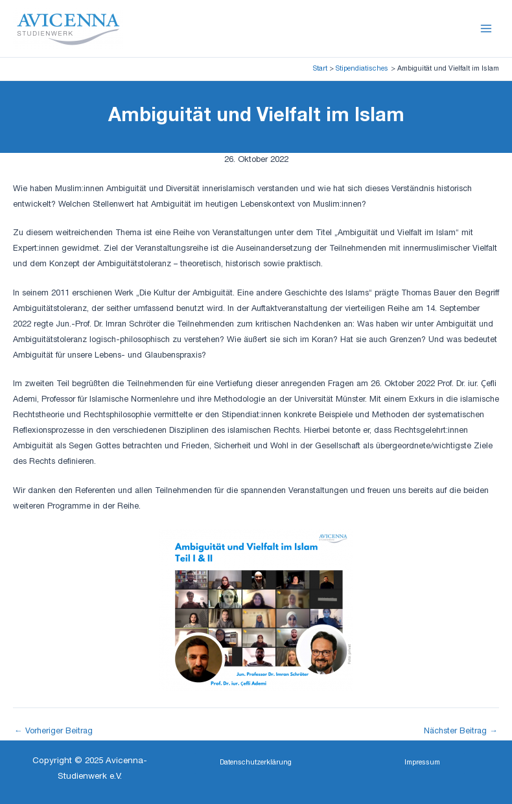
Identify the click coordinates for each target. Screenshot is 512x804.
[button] (256, 763)
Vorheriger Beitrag (53, 732)
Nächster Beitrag (461, 732)
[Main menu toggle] (486, 28)
